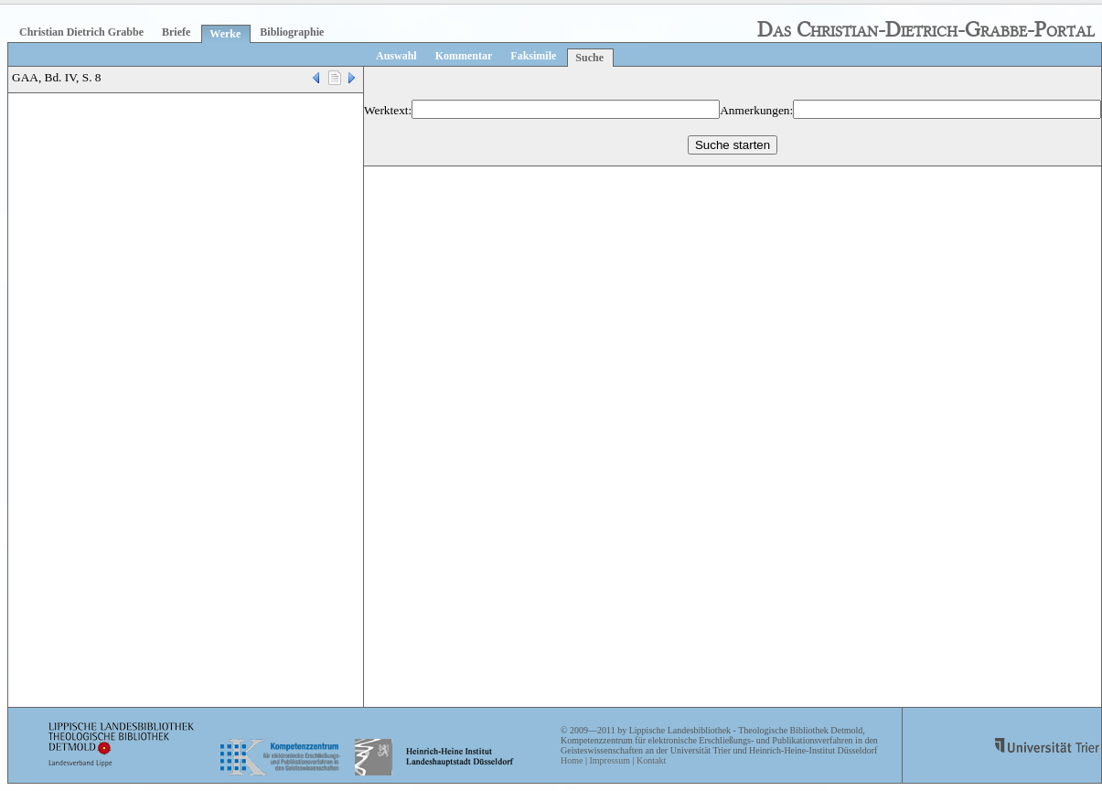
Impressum (609, 760)
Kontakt (651, 760)
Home (572, 760)
